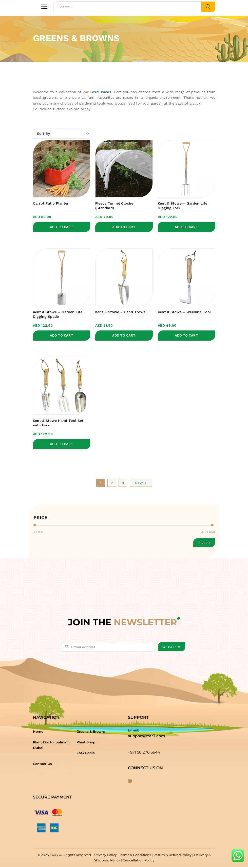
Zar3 (87, 92)
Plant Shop (86, 742)
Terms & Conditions (135, 855)
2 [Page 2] (112, 483)
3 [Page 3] (123, 483)
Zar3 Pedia (86, 753)
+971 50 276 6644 (144, 752)
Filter (204, 543)
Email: (133, 730)
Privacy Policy (105, 855)
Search (208, 7)
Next (141, 483)
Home (38, 731)
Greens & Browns (91, 731)
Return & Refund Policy (173, 855)
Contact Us (42, 764)
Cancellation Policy (138, 860)
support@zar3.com (146, 735)
